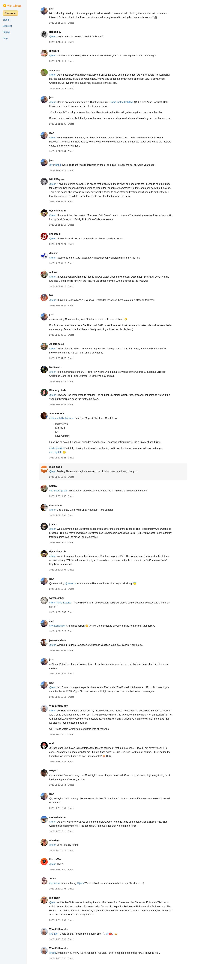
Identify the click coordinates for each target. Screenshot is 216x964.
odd (59, 743)
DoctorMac (63, 859)
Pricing (6, 32)
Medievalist (63, 367)
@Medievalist (64, 448)
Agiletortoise (64, 344)
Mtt (59, 295)
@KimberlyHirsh (66, 418)
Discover (7, 26)
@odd (60, 953)
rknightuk (62, 51)
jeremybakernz (65, 817)
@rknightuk (63, 165)
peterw (61, 272)
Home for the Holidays (130, 102)
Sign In (6, 19)
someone (62, 70)
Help (5, 38)
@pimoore (63, 490)
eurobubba (63, 505)
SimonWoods (65, 413)
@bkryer (62, 934)
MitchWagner (64, 179)
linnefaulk (63, 234)
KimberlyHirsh (65, 390)
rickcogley (63, 32)
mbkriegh (62, 840)
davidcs (61, 253)
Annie (60, 878)
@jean (60, 36)
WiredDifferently (66, 706)
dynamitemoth (65, 210)
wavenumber (64, 598)
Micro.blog (14, 5)
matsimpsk (63, 467)
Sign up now (10, 13)
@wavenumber (65, 625)
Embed (79, 23)
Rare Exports (72, 602)
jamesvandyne (65, 640)
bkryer (61, 770)
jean (59, 8)
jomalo (61, 524)
